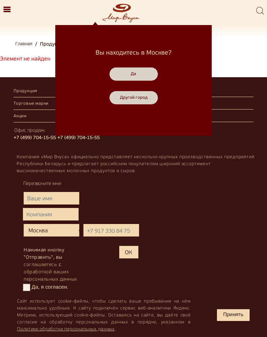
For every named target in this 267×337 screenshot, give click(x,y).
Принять (233, 315)
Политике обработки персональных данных (66, 329)
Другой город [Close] (133, 98)
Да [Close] (133, 74)
